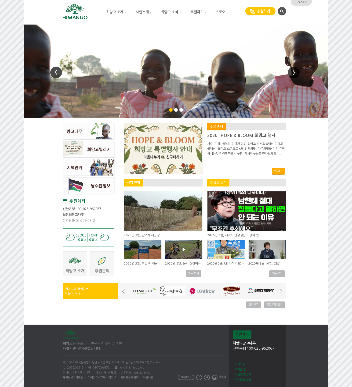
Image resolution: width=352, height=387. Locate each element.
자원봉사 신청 (243, 374)
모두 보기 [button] (193, 273)
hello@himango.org (132, 367)
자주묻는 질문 (243, 379)
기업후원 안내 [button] (274, 304)
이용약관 (148, 377)
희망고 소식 (171, 12)
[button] (281, 11)
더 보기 (278, 170)
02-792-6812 (74, 367)
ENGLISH (186, 377)
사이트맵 (240, 364)
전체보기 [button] (253, 304)
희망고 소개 (116, 12)
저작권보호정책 (129, 377)
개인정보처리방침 (73, 377)
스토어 (220, 12)
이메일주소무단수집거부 (102, 377)
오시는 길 (240, 369)
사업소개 (144, 12)
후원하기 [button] (260, 11)
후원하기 (198, 12)
